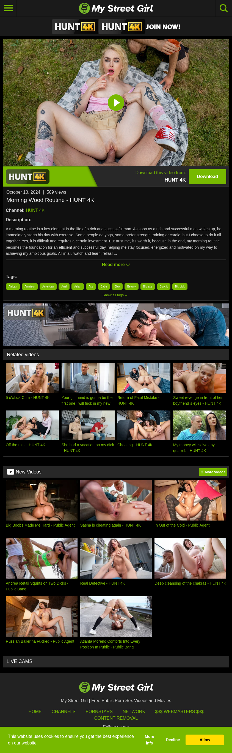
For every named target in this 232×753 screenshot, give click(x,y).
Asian (77, 286)
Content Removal (116, 718)
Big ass (147, 286)
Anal (64, 286)
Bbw (117, 286)
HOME (35, 711)
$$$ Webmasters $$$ (179, 711)
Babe (104, 286)
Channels (64, 711)
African (13, 286)
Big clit (164, 286)
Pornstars (98, 711)
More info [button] (149, 739)
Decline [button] (173, 740)
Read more (116, 264)
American (48, 286)
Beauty (131, 286)
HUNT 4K (35, 210)
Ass (91, 286)
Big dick (180, 286)
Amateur (29, 286)
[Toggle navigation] (8, 8)
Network (134, 711)
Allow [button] (205, 740)
